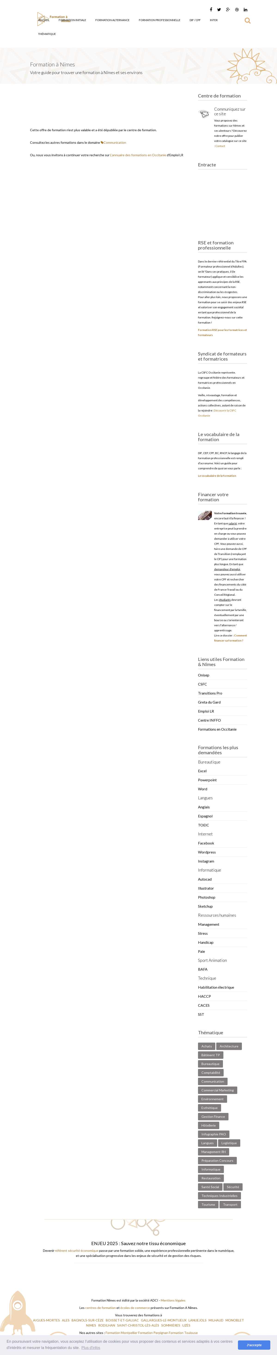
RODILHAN (107, 1325)
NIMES (91, 1325)
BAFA (202, 969)
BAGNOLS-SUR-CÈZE (88, 1320)
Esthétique (209, 1108)
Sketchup (205, 906)
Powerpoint (207, 780)
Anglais (204, 807)
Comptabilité (210, 1073)
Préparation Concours (217, 1160)
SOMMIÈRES (171, 1325)
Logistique (229, 1143)
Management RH (213, 1152)
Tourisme (208, 1204)
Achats (206, 1046)
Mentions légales (173, 1300)
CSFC (202, 684)
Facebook (206, 843)
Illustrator (206, 888)
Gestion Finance (213, 1116)
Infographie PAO (213, 1134)
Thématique (47, 34)
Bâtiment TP (210, 1055)
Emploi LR (206, 711)
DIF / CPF (195, 20)
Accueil (43, 20)
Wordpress (207, 852)
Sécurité (233, 1187)
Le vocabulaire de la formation (217, 475)
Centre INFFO (209, 720)
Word (202, 789)
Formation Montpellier (121, 1333)
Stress (203, 933)
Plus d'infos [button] (91, 1348)
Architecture (229, 1046)
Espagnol (205, 816)
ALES (66, 1320)
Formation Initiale (72, 20)
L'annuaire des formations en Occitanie (138, 155)
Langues (207, 1143)
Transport (230, 1204)
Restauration (210, 1178)
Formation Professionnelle (159, 20)
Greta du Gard (209, 702)
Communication (113, 142)
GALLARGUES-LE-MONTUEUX (164, 1320)
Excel (202, 771)
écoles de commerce (135, 1308)
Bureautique (210, 1064)
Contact (220, 146)
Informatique (210, 1169)
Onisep (203, 675)
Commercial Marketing (217, 1090)
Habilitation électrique (216, 987)
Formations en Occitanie (217, 729)
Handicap (205, 942)
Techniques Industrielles (219, 1196)
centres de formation (100, 1308)
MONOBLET (234, 1320)
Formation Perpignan (153, 1333)
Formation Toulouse (183, 1333)
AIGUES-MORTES (47, 1320)
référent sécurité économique (76, 1250)
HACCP (204, 996)
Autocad (205, 879)
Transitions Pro (210, 693)
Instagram (206, 861)
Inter (214, 20)
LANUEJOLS (198, 1320)
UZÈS (186, 1325)
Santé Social (210, 1187)
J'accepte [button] (254, 1345)
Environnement (212, 1099)
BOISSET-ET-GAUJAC (123, 1320)
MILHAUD (216, 1320)
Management (208, 924)
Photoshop (206, 897)
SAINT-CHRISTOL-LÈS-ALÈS (138, 1325)
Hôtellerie (208, 1125)
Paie (201, 951)
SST (201, 1014)
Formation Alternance (112, 20)
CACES (204, 1005)
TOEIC (203, 825)
